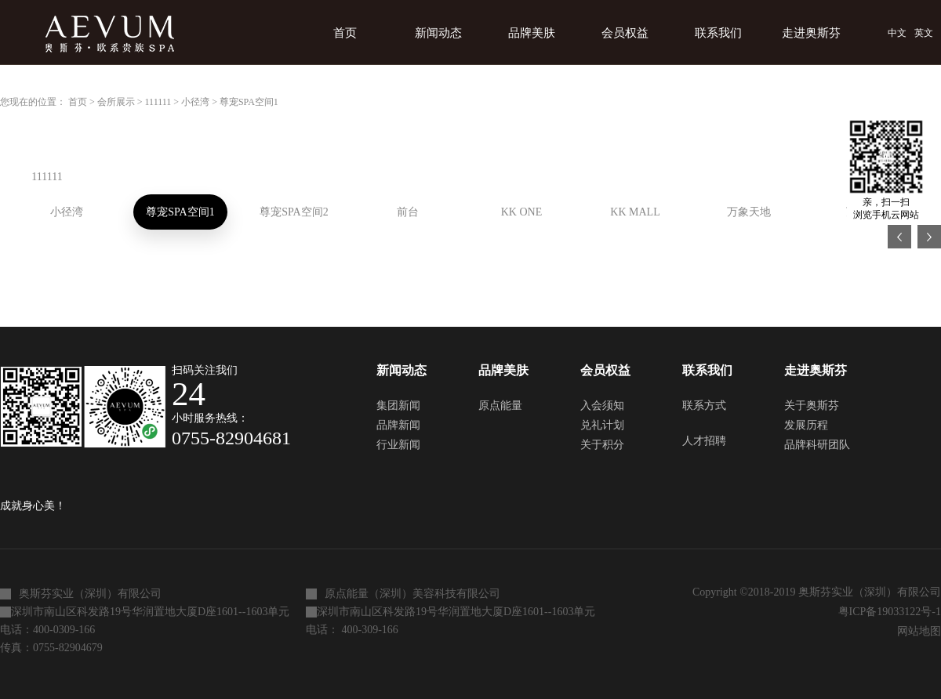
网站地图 (916, 631)
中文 (897, 32)
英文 (923, 32)
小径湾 (195, 101)
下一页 (929, 236)
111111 (158, 101)
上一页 (899, 236)
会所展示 (116, 101)
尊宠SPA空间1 (249, 101)
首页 (345, 33)
